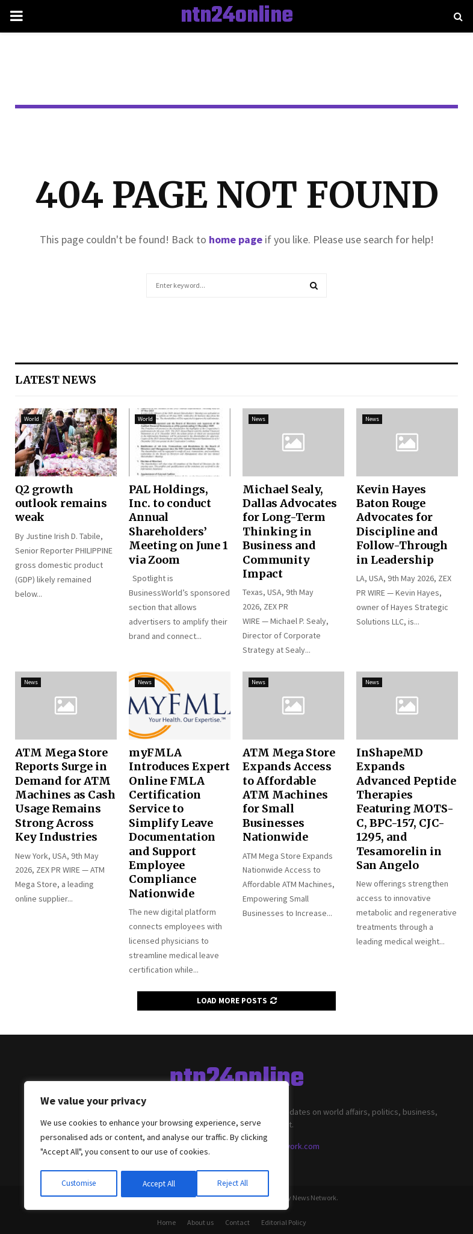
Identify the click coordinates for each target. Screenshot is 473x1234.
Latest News (55, 380)
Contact (237, 1222)
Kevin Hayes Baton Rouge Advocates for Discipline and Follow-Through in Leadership (402, 524)
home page (235, 239)
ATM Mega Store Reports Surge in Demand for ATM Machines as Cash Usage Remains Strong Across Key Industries (65, 795)
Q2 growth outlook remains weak (61, 503)
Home (166, 1222)
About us (200, 1222)
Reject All (158, 1184)
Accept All (235, 1184)
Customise (79, 1184)
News (258, 419)
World (31, 419)
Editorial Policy (283, 1222)
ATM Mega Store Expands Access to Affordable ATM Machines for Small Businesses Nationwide (289, 795)
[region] (156, 1146)
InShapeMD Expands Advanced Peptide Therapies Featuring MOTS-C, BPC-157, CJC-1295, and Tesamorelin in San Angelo (406, 809)
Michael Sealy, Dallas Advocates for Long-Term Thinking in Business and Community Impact (290, 531)
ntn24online (237, 16)
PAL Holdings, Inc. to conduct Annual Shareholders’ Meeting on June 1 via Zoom (178, 524)
